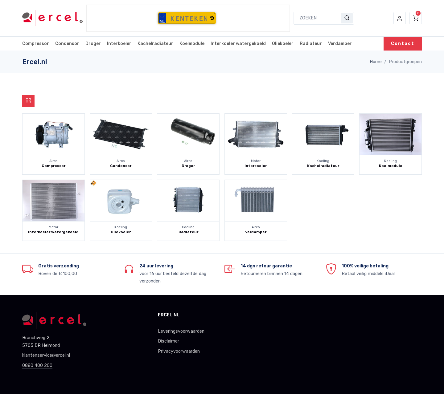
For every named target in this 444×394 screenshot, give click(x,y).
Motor (256, 161)
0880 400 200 (37, 365)
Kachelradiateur (155, 43)
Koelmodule (191, 43)
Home (376, 61)
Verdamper (340, 43)
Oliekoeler (283, 43)
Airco (53, 161)
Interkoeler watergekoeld (238, 43)
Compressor (35, 43)
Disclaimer (168, 341)
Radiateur (311, 43)
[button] (211, 18)
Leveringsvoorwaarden (181, 331)
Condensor (67, 43)
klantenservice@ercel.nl (46, 355)
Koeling (323, 161)
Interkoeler (119, 43)
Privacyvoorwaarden (179, 351)
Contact (402, 43)
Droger (93, 43)
